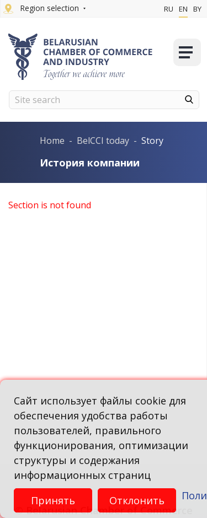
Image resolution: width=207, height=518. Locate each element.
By (197, 9)
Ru (168, 9)
